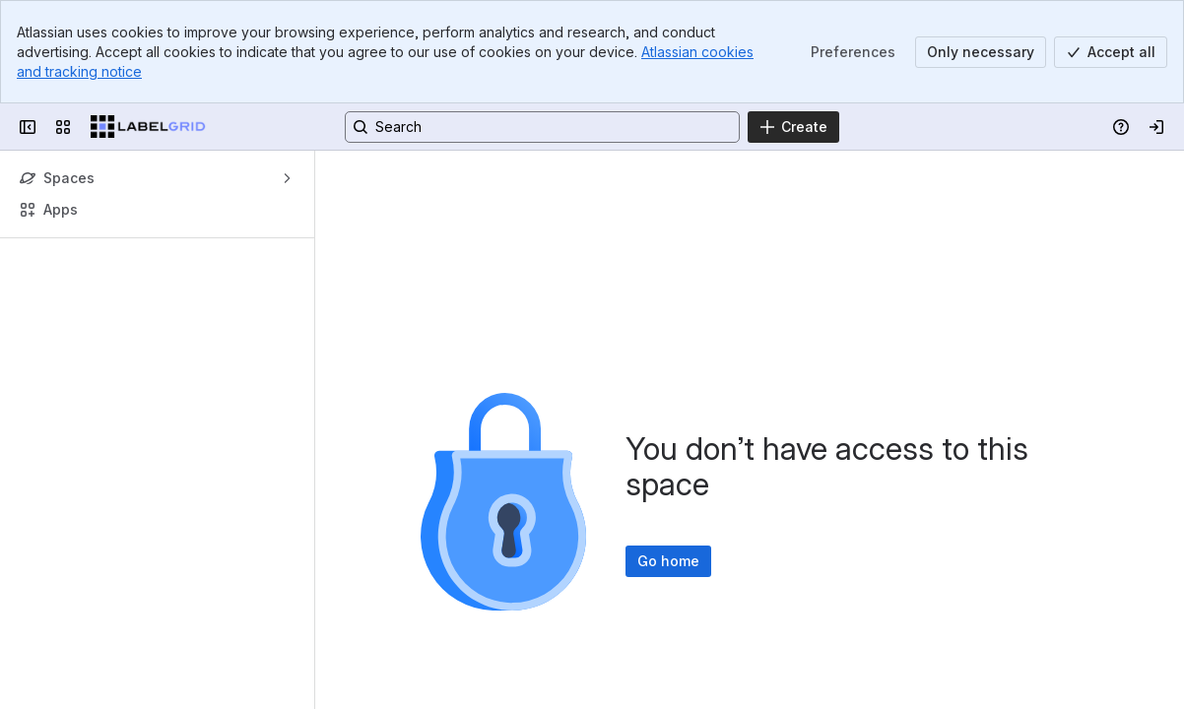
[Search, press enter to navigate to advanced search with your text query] (542, 127)
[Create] (793, 127)
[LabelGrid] (148, 127)
